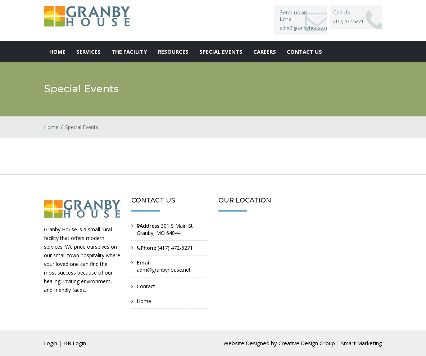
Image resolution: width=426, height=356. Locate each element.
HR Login (74, 343)
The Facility (129, 51)
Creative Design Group (306, 343)
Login (50, 343)
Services (88, 51)
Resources (173, 51)
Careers (264, 51)
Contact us (304, 51)
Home (57, 51)
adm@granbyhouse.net (164, 269)
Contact (146, 286)
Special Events (221, 51)
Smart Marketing (361, 343)
